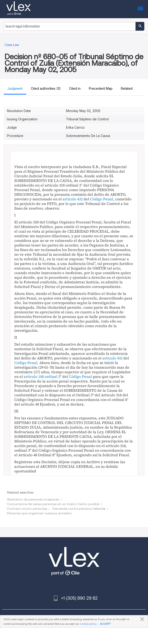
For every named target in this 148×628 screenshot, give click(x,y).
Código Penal (101, 198)
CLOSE (141, 619)
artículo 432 (73, 198)
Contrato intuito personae (27, 508)
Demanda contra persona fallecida (78, 508)
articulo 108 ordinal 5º (42, 376)
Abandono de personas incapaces (33, 499)
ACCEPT (105, 623)
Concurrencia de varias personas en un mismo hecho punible (53, 504)
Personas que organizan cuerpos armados (39, 513)
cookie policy (88, 623)
